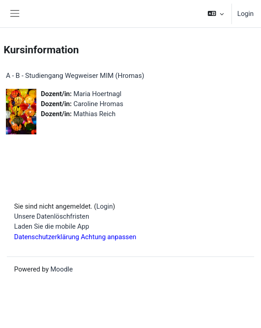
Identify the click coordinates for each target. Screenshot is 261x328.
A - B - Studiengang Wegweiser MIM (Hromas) (75, 76)
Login (245, 14)
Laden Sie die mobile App (51, 226)
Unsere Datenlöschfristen (51, 216)
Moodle (61, 269)
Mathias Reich (94, 114)
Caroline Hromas (98, 104)
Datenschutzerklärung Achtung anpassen (75, 237)
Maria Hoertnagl (97, 94)
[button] (215, 13)
